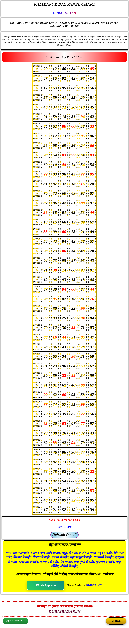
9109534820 (94, 585)
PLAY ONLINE (15, 621)
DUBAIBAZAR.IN (64, 611)
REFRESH (116, 620)
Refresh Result (64, 535)
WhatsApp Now (46, 585)
